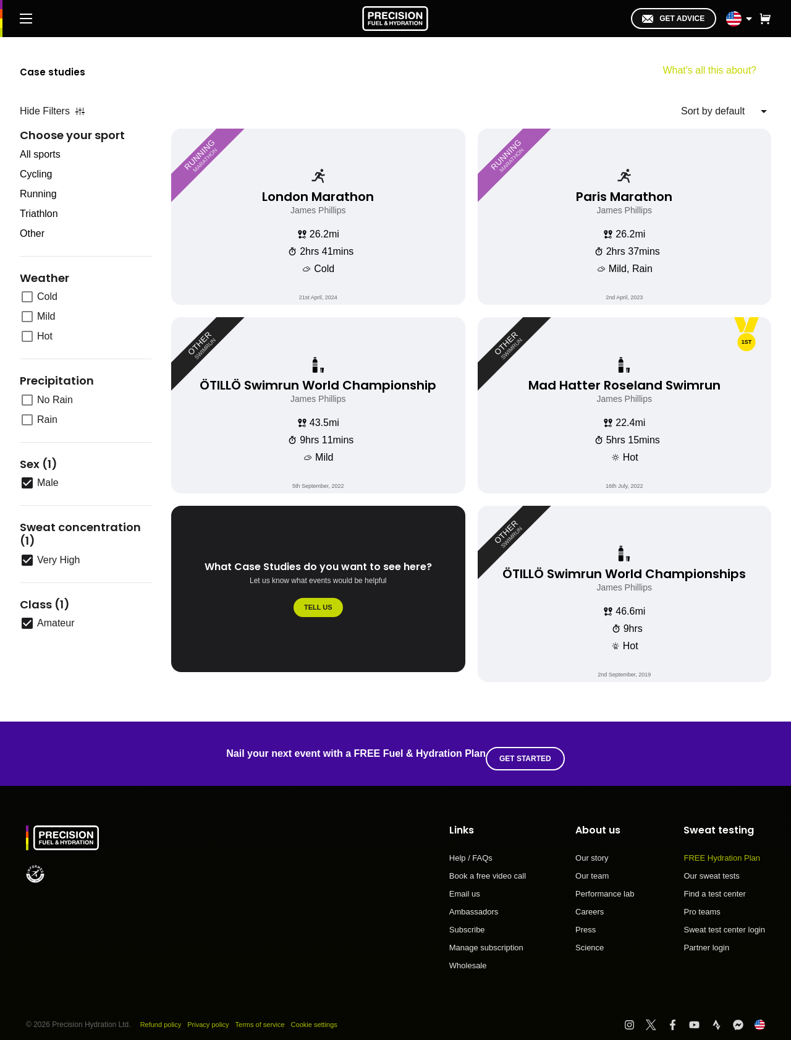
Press (585, 920)
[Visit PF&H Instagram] (635, 1015)
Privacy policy (213, 1014)
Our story (591, 848)
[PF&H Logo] (395, 18)
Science (589, 938)
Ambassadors (473, 902)
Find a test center (714, 884)
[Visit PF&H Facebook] (678, 1015)
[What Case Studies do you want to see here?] (318, 594)
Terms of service (270, 1014)
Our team (592, 866)
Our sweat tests (711, 866)
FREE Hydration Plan (721, 848)
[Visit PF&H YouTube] (700, 1015)
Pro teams (701, 902)
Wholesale (468, 956)
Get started (530, 748)
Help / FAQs (471, 848)
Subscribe (467, 920)
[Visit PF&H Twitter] (656, 1015)
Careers (589, 902)
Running (38, 194)
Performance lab (604, 884)
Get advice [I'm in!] (673, 18)
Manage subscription (486, 938)
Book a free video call (487, 866)
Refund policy (162, 1014)
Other (32, 233)
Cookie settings (328, 1014)
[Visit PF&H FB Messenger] (744, 1015)
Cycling (36, 174)
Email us (464, 884)
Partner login (706, 938)
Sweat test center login (724, 920)
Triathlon (39, 213)
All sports (40, 154)
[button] (765, 18)
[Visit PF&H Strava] (722, 1015)
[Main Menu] (26, 18)
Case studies (68, 70)
